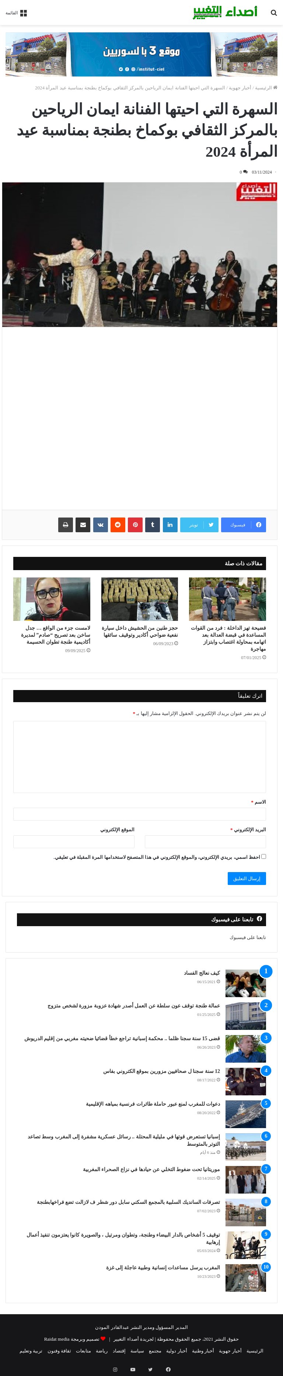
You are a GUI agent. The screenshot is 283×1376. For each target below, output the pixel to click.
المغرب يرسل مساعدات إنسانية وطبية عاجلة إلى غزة (163, 1267)
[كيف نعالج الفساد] (246, 983)
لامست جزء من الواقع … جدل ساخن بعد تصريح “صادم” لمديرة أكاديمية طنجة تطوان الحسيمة (55, 635)
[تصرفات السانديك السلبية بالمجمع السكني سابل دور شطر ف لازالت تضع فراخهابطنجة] (246, 1212)
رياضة (102, 1351)
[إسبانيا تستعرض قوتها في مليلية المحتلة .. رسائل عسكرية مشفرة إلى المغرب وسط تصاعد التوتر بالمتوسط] (246, 1147)
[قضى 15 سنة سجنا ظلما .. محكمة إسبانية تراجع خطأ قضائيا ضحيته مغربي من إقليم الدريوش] (246, 1049)
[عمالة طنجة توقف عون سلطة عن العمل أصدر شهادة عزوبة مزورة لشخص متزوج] (246, 1016)
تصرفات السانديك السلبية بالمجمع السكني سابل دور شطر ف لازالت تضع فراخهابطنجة (128, 1202)
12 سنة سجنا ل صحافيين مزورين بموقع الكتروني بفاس (161, 1071)
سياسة (137, 1351)
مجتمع (155, 1351)
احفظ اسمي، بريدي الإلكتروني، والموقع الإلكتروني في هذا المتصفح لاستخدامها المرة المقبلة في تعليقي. (156, 857)
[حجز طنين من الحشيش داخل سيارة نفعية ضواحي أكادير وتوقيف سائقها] (139, 599)
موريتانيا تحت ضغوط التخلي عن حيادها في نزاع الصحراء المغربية (151, 1169)
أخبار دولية (176, 1351)
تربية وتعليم (31, 1351)
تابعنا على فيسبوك (248, 937)
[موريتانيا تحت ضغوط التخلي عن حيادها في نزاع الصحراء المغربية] (246, 1180)
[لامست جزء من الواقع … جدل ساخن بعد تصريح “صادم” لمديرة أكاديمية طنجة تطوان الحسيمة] (51, 599)
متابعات (83, 1351)
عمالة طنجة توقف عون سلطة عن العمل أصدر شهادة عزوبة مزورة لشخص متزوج (134, 1006)
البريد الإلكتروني (248, 829)
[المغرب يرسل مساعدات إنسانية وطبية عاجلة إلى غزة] (246, 1278)
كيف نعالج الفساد (202, 973)
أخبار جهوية (240, 87)
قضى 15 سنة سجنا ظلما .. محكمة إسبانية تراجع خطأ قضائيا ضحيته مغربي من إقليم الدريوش (122, 1038)
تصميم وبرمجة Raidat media (71, 1339)
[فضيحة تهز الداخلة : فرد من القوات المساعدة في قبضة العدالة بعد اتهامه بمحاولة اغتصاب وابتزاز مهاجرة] (227, 599)
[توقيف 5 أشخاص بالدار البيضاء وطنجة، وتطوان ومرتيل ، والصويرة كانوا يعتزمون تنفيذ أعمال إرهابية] (246, 1245)
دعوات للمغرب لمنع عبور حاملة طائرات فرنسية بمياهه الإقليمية (153, 1104)
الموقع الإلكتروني (117, 829)
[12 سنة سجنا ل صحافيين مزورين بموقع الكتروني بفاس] (246, 1081)
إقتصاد (119, 1351)
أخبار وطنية (203, 1351)
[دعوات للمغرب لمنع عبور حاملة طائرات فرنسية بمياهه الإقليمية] (246, 1114)
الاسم (258, 802)
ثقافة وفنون (59, 1351)
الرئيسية (266, 87)
